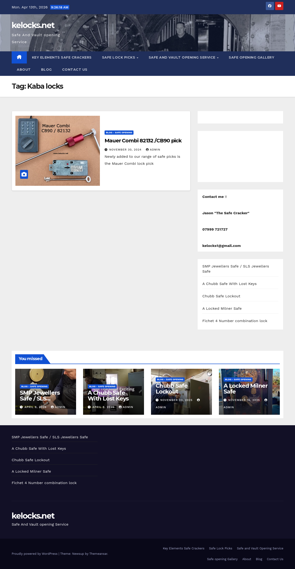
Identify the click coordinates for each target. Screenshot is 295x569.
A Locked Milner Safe (222, 308)
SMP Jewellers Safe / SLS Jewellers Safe (40, 398)
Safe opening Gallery (251, 57)
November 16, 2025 (244, 400)
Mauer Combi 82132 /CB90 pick (143, 140)
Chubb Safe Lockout (221, 296)
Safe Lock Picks (119, 57)
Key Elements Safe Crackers (62, 57)
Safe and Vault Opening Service (183, 57)
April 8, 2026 (36, 407)
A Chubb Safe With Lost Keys (229, 283)
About (24, 69)
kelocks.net (33, 25)
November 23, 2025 (177, 400)
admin (153, 149)
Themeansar (98, 553)
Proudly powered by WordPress (35, 553)
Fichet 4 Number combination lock (234, 321)
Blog (46, 69)
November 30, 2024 (126, 149)
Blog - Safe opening (119, 132)
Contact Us (75, 69)
